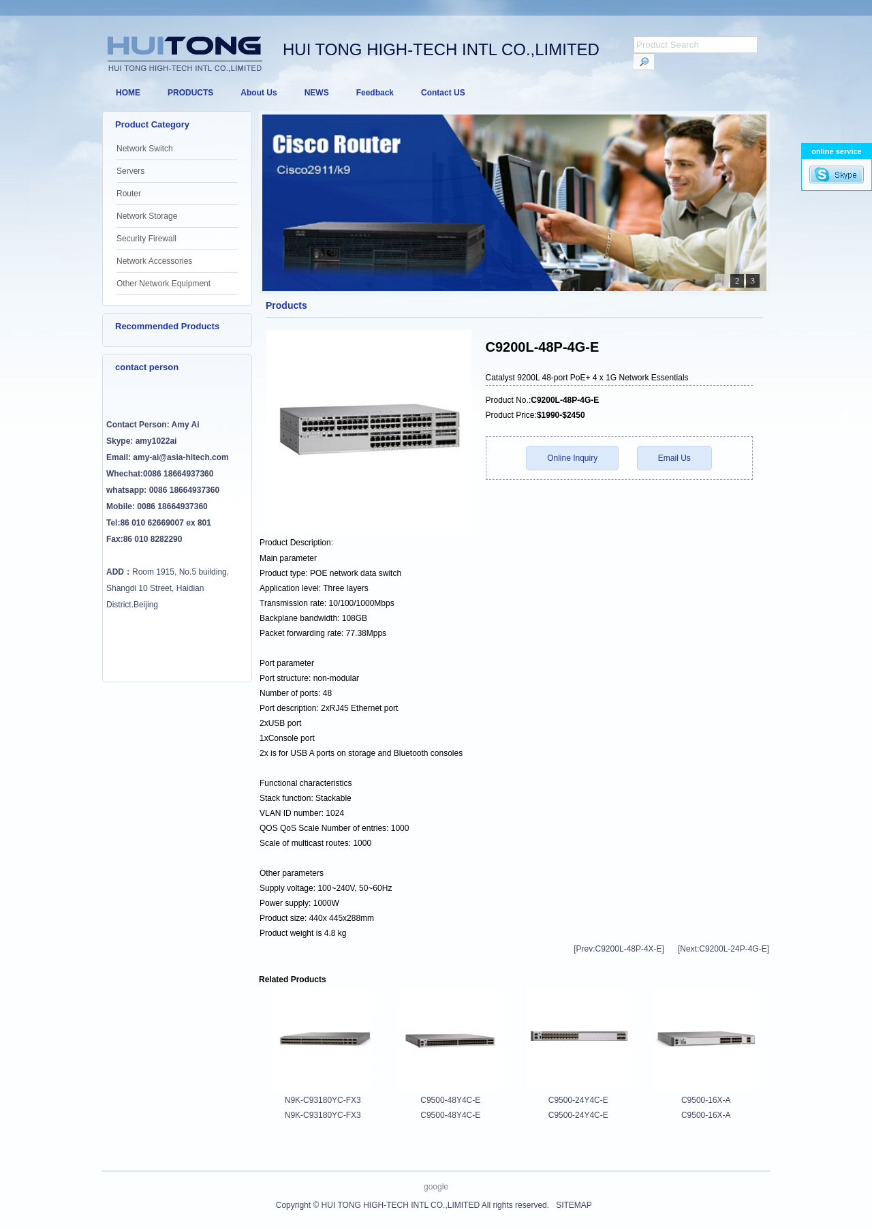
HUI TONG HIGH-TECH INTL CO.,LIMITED (401, 1205)
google (436, 1187)
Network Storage (146, 216)
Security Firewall (146, 238)
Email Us (674, 458)
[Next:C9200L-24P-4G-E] (723, 949)
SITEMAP (573, 1205)
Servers (130, 171)
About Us (258, 92)
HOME (128, 92)
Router (128, 193)
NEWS (317, 92)
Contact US (443, 92)
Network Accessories (154, 261)
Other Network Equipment (163, 283)
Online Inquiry (572, 458)
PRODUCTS (190, 92)
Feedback (375, 92)
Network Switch (144, 148)
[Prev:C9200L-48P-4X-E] (619, 949)
